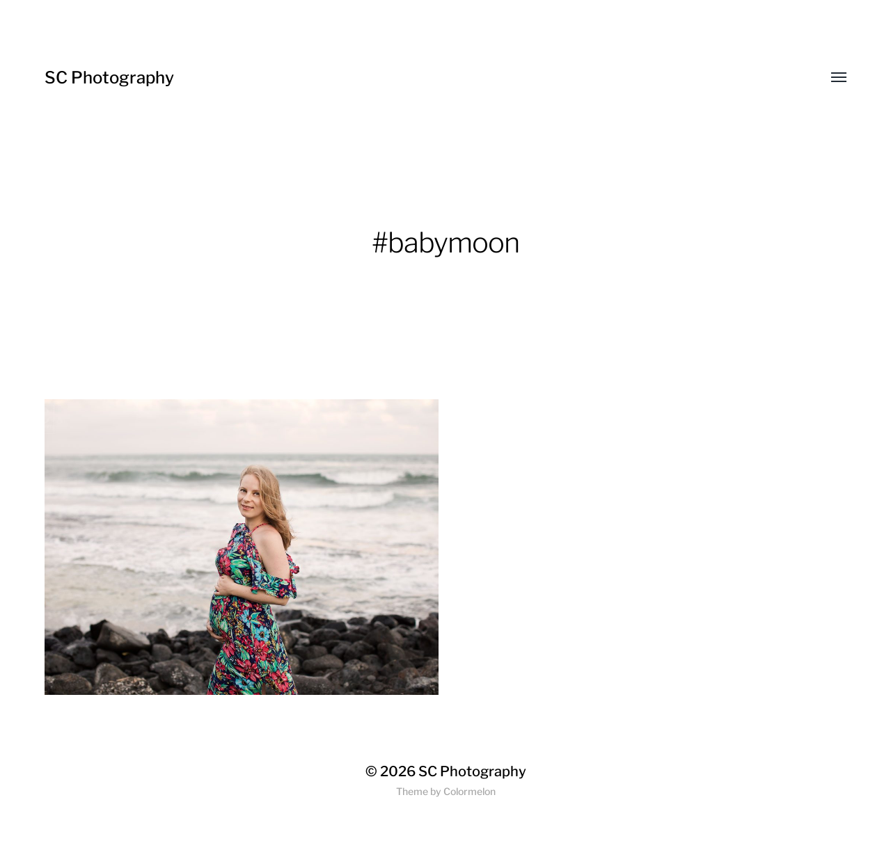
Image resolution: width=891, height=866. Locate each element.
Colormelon (469, 791)
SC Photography (109, 77)
